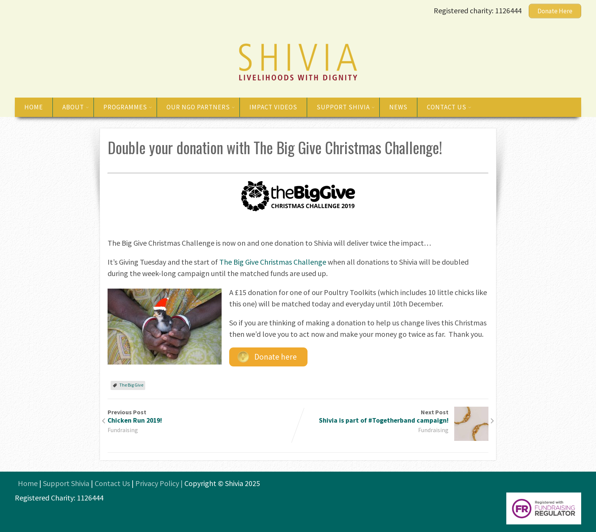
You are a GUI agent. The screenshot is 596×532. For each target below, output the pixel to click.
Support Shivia (346, 107)
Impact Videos (273, 107)
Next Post (393, 416)
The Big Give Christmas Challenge (272, 262)
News (398, 107)
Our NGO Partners (200, 107)
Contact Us (112, 483)
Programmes (127, 107)
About (75, 107)
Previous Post (203, 416)
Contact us (449, 107)
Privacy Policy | (159, 483)
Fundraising (123, 430)
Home (33, 107)
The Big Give (131, 385)
